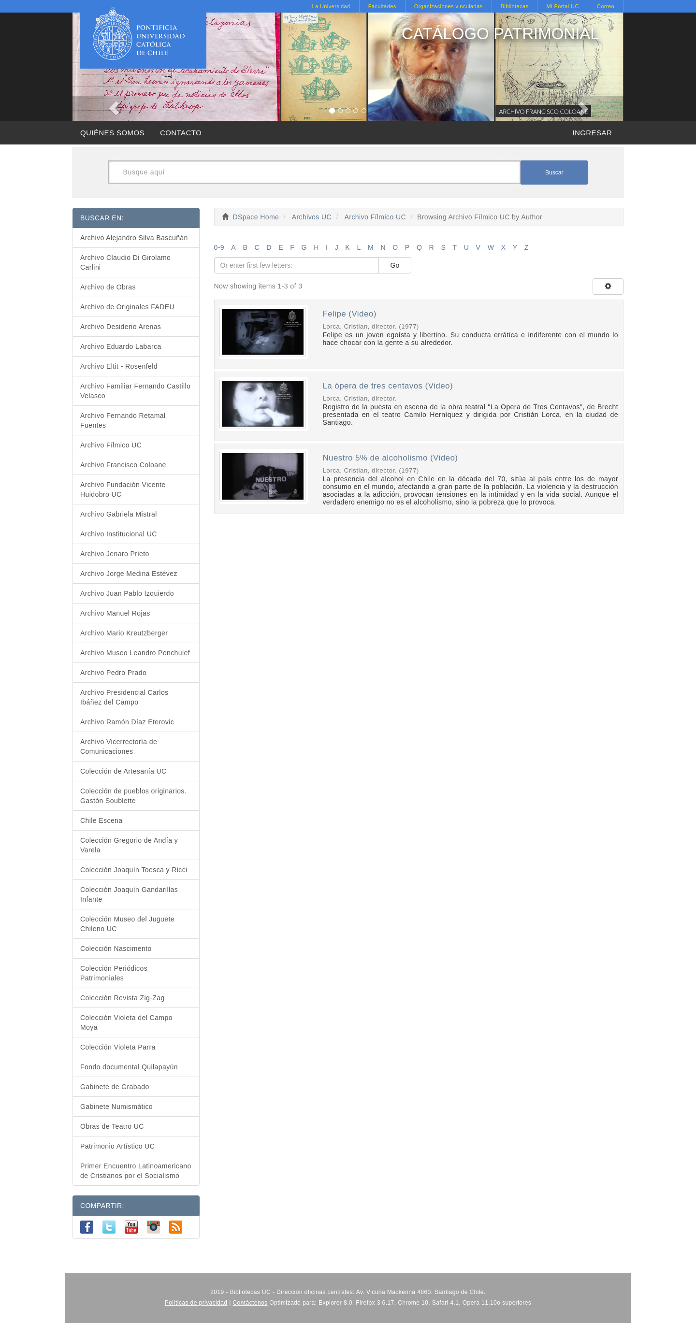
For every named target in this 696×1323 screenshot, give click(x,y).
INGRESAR (592, 133)
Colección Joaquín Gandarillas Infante (129, 894)
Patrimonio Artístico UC (117, 1146)
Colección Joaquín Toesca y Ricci (134, 870)
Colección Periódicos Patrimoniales (113, 973)
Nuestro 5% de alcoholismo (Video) (390, 457)
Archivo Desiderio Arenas (120, 327)
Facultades (382, 6)
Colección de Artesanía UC (123, 771)
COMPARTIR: (102, 1205)
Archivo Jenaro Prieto (114, 554)
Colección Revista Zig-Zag (122, 998)
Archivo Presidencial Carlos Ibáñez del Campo (124, 697)
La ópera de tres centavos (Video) (387, 385)
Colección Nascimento (116, 948)
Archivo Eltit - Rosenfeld (119, 366)
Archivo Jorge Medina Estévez (128, 573)
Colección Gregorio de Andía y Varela (129, 845)
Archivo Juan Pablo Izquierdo (127, 593)
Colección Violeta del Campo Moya (126, 1022)
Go (395, 265)
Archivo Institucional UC (118, 534)
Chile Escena (101, 820)
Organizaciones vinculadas (448, 6)
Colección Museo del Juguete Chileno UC (127, 924)
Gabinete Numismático (116, 1106)
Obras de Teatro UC (112, 1126)
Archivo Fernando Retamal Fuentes (123, 420)
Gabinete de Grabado (114, 1087)
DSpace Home (256, 217)
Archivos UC (312, 217)
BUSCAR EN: (102, 218)
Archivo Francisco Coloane (123, 465)
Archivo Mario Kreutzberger (124, 633)
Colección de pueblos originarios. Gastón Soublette (133, 796)
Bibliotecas (515, 6)
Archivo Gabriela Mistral (118, 514)
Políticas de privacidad (196, 1302)
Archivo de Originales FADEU (127, 307)
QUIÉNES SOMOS (112, 133)
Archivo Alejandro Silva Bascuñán (134, 238)
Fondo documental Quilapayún (129, 1067)
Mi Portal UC (562, 6)
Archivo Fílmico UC (375, 217)
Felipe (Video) (349, 313)
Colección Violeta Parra (118, 1047)
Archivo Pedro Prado (113, 672)
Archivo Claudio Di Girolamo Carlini (125, 262)
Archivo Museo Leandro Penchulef (135, 653)
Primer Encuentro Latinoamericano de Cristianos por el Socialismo (135, 1170)
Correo (605, 6)
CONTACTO (181, 133)
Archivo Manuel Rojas (115, 613)
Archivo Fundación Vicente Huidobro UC (123, 489)
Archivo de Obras (108, 287)
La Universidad (331, 6)
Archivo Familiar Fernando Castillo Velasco (135, 391)
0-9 (219, 247)
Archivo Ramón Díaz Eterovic (127, 722)
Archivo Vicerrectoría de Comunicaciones (118, 746)
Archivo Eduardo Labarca (120, 346)
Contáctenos (250, 1302)
